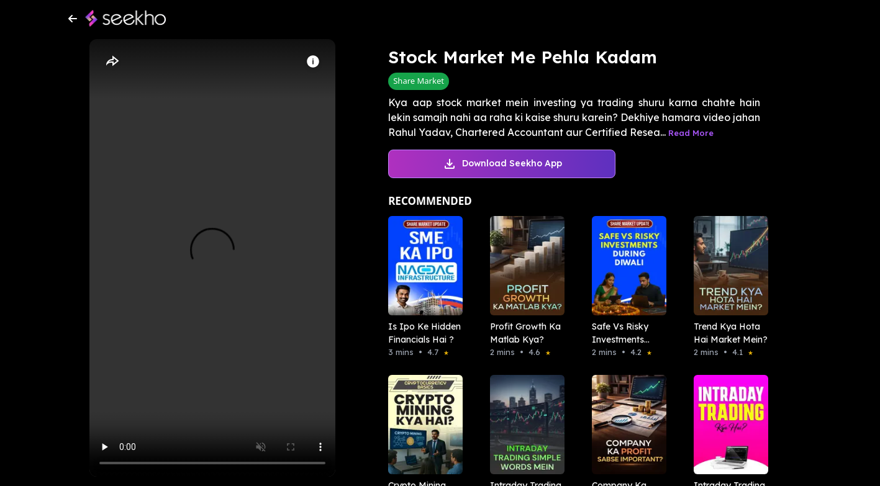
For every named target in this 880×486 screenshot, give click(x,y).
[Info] (313, 61)
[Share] (111, 61)
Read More (691, 133)
